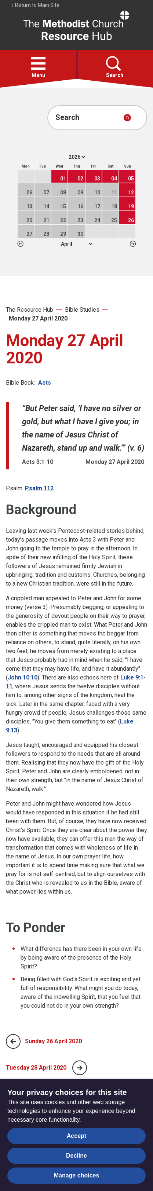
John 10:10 (22, 677)
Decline (76, 1155)
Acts (44, 382)
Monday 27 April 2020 (38, 318)
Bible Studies (82, 309)
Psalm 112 (39, 488)
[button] (38, 63)
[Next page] (79, 1067)
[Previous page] (13, 1041)
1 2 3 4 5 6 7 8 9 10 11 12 (76, 244)
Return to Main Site (35, 5)
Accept (76, 1136)
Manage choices (76, 1175)
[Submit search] (127, 117)
